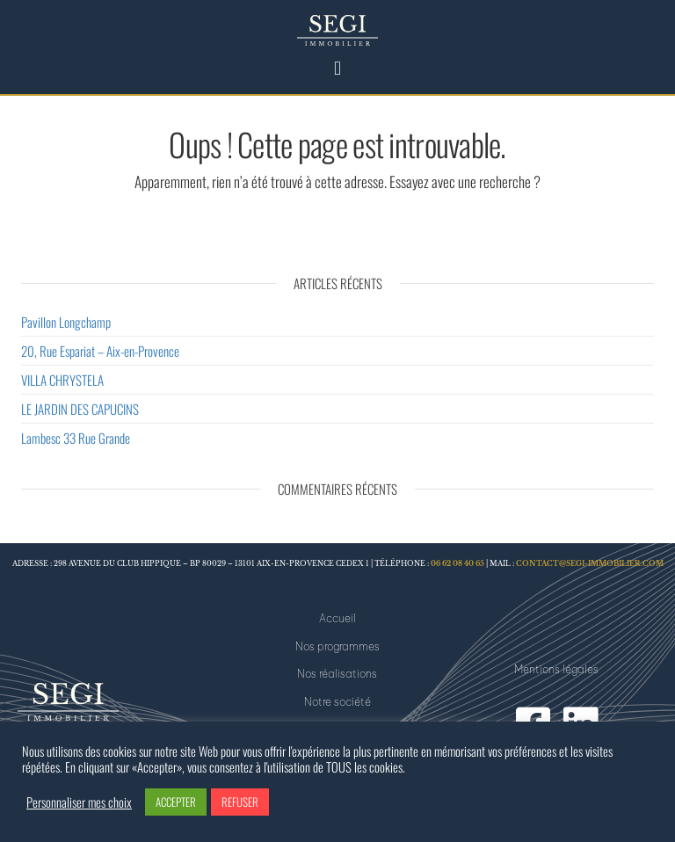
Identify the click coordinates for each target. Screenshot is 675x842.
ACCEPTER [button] (176, 801)
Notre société (337, 701)
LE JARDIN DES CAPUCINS (80, 408)
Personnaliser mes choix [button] (79, 802)
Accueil (337, 618)
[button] (337, 66)
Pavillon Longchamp (66, 321)
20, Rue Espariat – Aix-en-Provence (100, 350)
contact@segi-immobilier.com (590, 564)
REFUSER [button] (239, 801)
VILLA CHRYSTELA (62, 379)
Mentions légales (556, 669)
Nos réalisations (337, 673)
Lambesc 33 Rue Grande (75, 437)
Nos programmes (337, 646)
